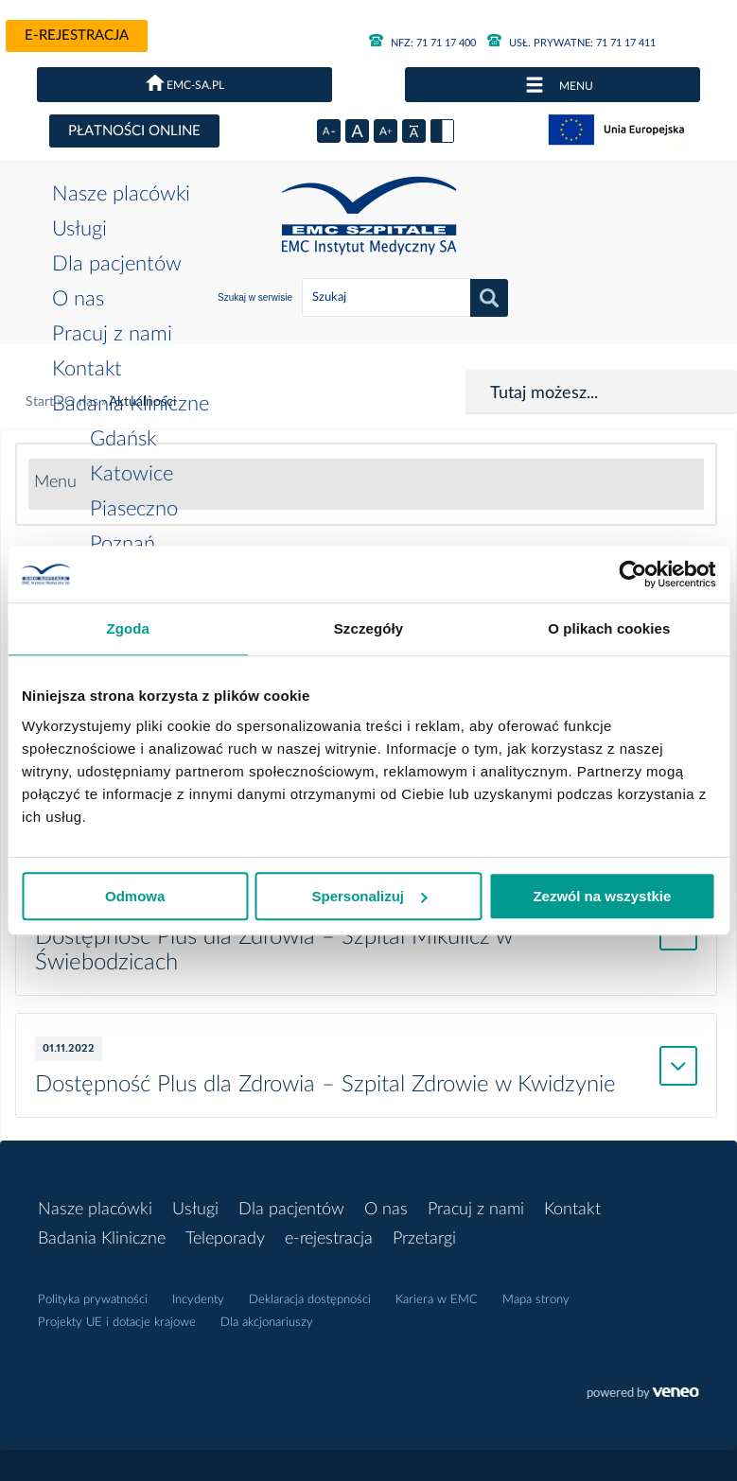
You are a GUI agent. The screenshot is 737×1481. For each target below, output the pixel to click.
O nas (78, 298)
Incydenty (198, 1300)
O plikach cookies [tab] (609, 628)
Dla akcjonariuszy (266, 1322)
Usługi (79, 228)
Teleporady (225, 1238)
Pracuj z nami (112, 333)
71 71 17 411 (571, 43)
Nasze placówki (121, 193)
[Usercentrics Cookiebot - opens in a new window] (632, 574)
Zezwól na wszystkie (602, 896)
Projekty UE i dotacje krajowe (117, 1322)
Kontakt (87, 368)
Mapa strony (536, 1300)
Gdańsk (123, 438)
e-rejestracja (77, 35)
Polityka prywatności (93, 1300)
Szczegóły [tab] (368, 628)
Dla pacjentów (117, 263)
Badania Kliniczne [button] (130, 403)
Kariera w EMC (436, 1300)
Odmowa (135, 896)
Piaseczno (134, 508)
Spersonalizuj (369, 896)
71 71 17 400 (422, 43)
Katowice (131, 473)
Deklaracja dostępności (310, 1300)
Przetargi (424, 1238)
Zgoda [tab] (127, 628)
